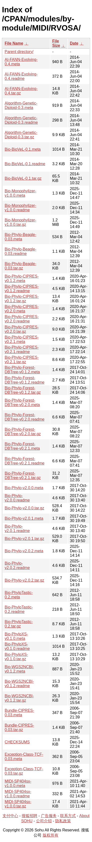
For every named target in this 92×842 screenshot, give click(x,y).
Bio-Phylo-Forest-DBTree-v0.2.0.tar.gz (23, 431)
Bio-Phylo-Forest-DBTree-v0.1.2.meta (22, 369)
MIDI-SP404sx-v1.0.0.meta (18, 783)
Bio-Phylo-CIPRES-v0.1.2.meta (22, 278)
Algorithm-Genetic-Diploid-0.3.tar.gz (21, 134)
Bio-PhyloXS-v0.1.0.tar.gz (16, 656)
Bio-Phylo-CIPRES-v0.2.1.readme (22, 349)
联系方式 (68, 816)
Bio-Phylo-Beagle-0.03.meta (20, 237)
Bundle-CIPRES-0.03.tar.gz (19, 727)
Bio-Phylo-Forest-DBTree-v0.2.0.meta (22, 402)
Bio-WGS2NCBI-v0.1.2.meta (19, 669)
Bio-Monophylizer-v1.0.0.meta (20, 193)
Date (74, 43)
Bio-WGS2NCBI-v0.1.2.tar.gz (19, 698)
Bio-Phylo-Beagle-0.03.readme (20, 251)
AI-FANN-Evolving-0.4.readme (21, 76)
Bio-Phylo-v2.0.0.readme (17, 498)
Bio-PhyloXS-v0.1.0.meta (16, 636)
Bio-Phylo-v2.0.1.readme (17, 528)
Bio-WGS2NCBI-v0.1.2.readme (19, 683)
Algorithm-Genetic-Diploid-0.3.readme (21, 120)
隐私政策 (63, 821)
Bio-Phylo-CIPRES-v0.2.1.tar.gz (22, 359)
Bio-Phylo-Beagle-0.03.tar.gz (20, 266)
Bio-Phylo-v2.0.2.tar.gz (24, 580)
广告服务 (49, 816)
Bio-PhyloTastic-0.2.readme (19, 609)
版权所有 (50, 835)
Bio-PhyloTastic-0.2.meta (19, 595)
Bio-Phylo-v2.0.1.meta (24, 518)
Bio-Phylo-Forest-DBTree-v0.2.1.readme (24, 461)
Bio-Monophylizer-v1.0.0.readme (20, 207)
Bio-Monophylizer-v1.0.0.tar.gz (20, 222)
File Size (56, 43)
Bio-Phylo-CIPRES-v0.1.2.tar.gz (22, 298)
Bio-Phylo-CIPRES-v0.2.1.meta (22, 339)
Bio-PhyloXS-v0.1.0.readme (17, 646)
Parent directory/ (19, 52)
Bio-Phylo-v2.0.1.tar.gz (24, 539)
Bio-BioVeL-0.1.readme (25, 164)
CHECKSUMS (17, 742)
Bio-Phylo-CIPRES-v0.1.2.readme (22, 288)
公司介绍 (44, 821)
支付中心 (10, 816)
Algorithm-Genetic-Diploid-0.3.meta (21, 105)
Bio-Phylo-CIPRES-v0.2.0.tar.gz (22, 329)
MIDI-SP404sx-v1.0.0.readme (18, 793)
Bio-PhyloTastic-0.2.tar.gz (19, 624)
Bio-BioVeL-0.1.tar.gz (23, 178)
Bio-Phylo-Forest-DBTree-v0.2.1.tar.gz (23, 475)
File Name (14, 43)
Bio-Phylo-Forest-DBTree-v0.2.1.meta (22, 446)
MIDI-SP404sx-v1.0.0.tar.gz (18, 804)
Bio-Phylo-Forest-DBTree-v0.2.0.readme (24, 417)
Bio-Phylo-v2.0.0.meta (24, 488)
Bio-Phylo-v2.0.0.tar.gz (24, 508)
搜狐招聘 (29, 816)
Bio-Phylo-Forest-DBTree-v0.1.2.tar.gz (23, 390)
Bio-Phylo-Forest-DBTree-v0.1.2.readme (24, 380)
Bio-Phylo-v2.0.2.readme (17, 565)
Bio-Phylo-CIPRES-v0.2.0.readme (22, 319)
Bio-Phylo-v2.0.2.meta (24, 551)
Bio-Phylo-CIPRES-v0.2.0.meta (22, 309)
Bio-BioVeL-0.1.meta (23, 149)
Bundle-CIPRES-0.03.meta (19, 712)
